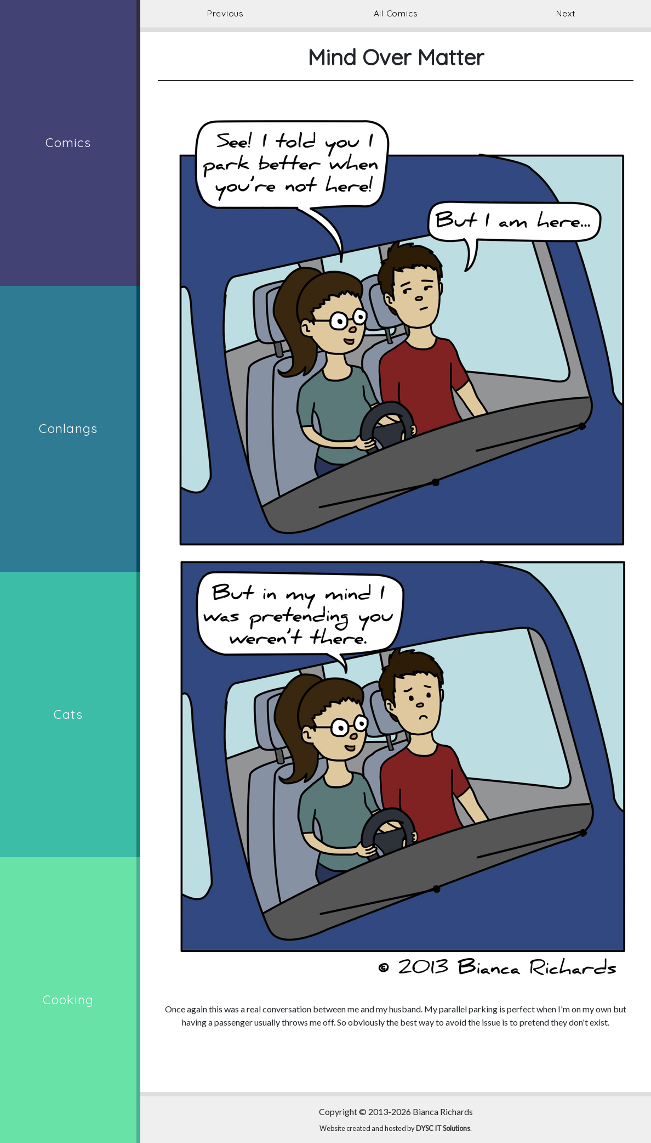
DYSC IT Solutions (443, 1128)
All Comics (396, 13)
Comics (68, 142)
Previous (225, 13)
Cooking (68, 999)
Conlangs (68, 428)
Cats (68, 714)
